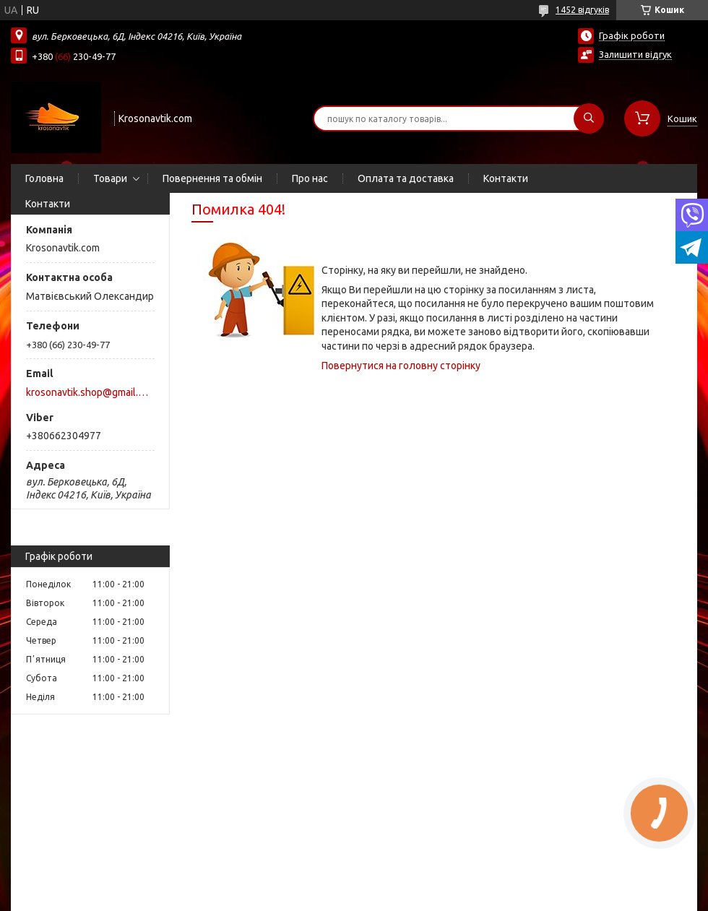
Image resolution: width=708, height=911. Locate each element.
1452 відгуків (582, 9)
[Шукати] (589, 118)
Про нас (310, 178)
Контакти (505, 178)
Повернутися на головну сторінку (400, 365)
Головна (44, 178)
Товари (110, 178)
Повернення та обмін (212, 178)
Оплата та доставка (406, 178)
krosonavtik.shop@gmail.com (89, 392)
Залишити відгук (635, 54)
